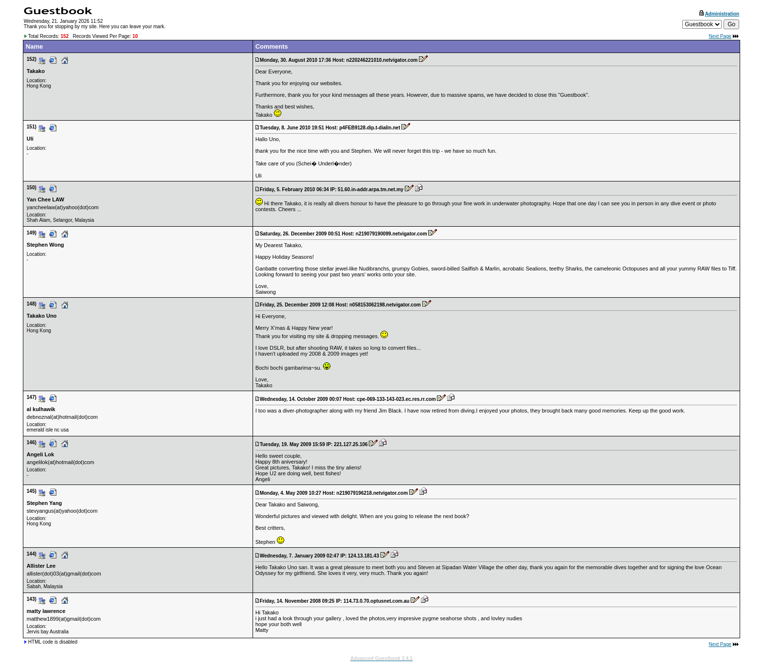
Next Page (719, 36)
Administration (722, 14)
